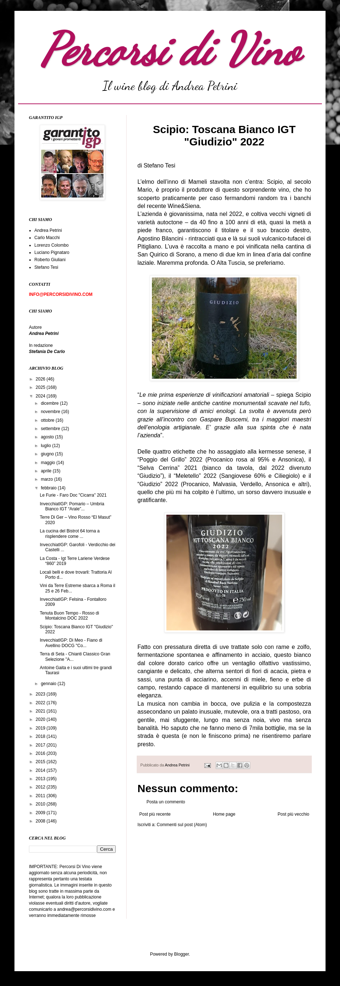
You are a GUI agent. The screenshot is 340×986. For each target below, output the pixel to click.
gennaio (49, 683)
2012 (41, 787)
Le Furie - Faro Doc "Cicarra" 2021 (73, 495)
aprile (47, 470)
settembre (51, 428)
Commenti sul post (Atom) (182, 824)
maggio (48, 462)
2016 (41, 753)
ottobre (48, 420)
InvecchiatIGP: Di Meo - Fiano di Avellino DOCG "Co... (71, 643)
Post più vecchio (293, 814)
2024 (41, 396)
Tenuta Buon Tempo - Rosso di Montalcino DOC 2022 (69, 616)
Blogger (181, 954)
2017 (41, 745)
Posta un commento (165, 801)
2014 (41, 770)
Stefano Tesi (46, 267)
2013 (41, 778)
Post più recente (155, 814)
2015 (41, 761)
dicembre (50, 403)
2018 (41, 736)
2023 (41, 694)
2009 (41, 812)
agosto (48, 436)
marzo (47, 479)
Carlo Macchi (47, 237)
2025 (41, 387)
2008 (41, 821)
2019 (41, 728)
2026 (41, 379)
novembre (51, 411)
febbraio (49, 487)
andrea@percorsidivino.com (84, 909)
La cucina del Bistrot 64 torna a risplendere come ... (69, 533)
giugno (48, 453)
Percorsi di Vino (170, 49)
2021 (41, 711)
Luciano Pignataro (51, 252)
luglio (46, 445)
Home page (224, 814)
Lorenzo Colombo (51, 245)
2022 (41, 702)
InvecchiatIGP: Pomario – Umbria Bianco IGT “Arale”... (72, 506)
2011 (41, 795)
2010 (41, 804)
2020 (41, 719)
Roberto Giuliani (49, 259)
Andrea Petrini (178, 765)
